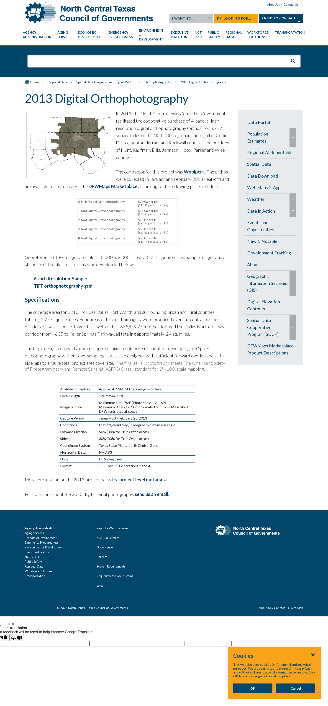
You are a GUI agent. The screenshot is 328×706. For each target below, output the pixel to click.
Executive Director (37, 552)
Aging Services (34, 533)
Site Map (297, 608)
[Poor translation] (16, 637)
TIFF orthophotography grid (63, 286)
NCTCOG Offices (108, 538)
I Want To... (191, 18)
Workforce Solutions (38, 571)
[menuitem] (37, 34)
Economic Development (40, 538)
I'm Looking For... (236, 18)
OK (252, 688)
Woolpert (194, 171)
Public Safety (33, 561)
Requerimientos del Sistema (115, 576)
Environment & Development (44, 547)
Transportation (35, 576)
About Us (273, 4)
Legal (100, 585)
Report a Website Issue (112, 528)
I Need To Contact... (281, 19)
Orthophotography (158, 82)
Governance (105, 547)
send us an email (151, 494)
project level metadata (143, 479)
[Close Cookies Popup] (313, 654)
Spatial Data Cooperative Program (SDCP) (106, 82)
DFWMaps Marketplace (113, 186)
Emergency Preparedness (42, 542)
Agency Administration (40, 528)
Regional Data (57, 82)
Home (34, 82)
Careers (102, 557)
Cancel (296, 688)
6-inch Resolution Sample (60, 278)
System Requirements (111, 566)
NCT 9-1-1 (32, 557)
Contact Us (291, 4)
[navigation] (164, 35)
